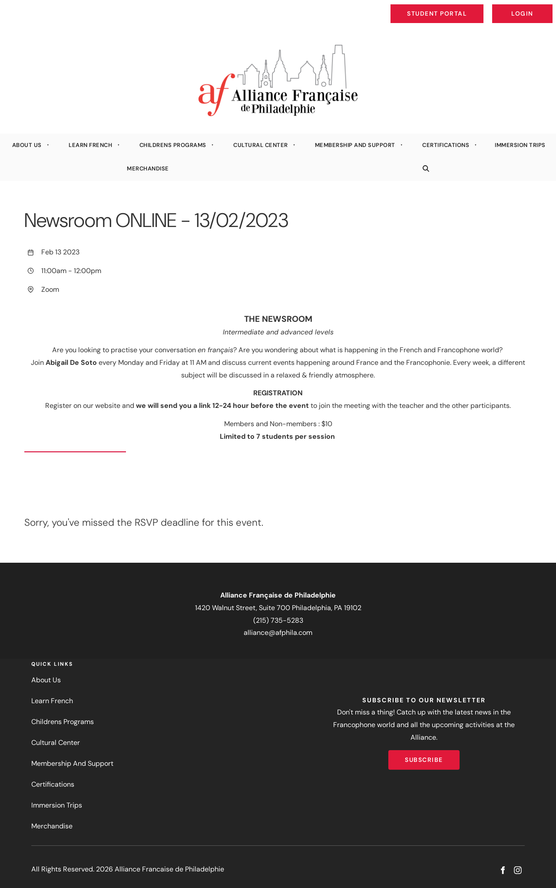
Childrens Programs (172, 145)
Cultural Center (260, 145)
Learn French (90, 145)
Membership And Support (355, 145)
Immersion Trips (56, 805)
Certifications (445, 145)
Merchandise (148, 168)
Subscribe (424, 756)
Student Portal (457, 7)
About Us (27, 145)
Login (545, 7)
